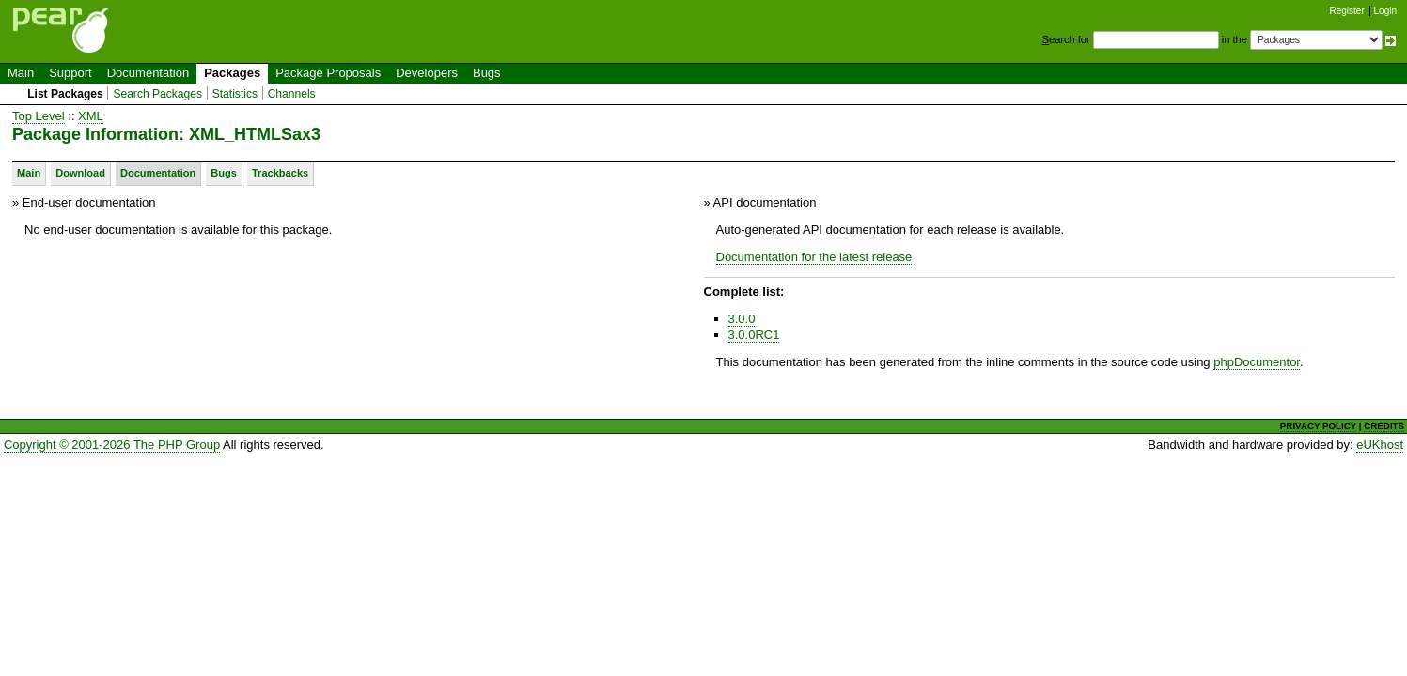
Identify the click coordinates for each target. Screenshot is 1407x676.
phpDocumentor (1256, 362)
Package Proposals (328, 73)
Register (1347, 11)
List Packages (65, 93)
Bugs (487, 73)
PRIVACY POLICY (1318, 426)
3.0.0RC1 (754, 335)
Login (1385, 11)
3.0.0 (742, 319)
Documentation (148, 73)
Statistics (235, 93)
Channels (292, 93)
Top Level (38, 116)
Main (21, 73)
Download (80, 172)
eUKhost (1379, 445)
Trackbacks (280, 172)
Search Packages (157, 93)
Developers (427, 73)
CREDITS (1384, 426)
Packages (232, 73)
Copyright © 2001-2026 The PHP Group (112, 445)
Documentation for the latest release (814, 257)
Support (70, 73)
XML (90, 116)
